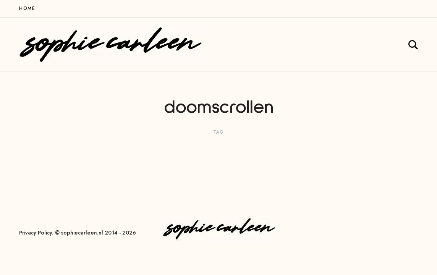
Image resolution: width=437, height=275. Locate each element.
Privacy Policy (35, 232)
